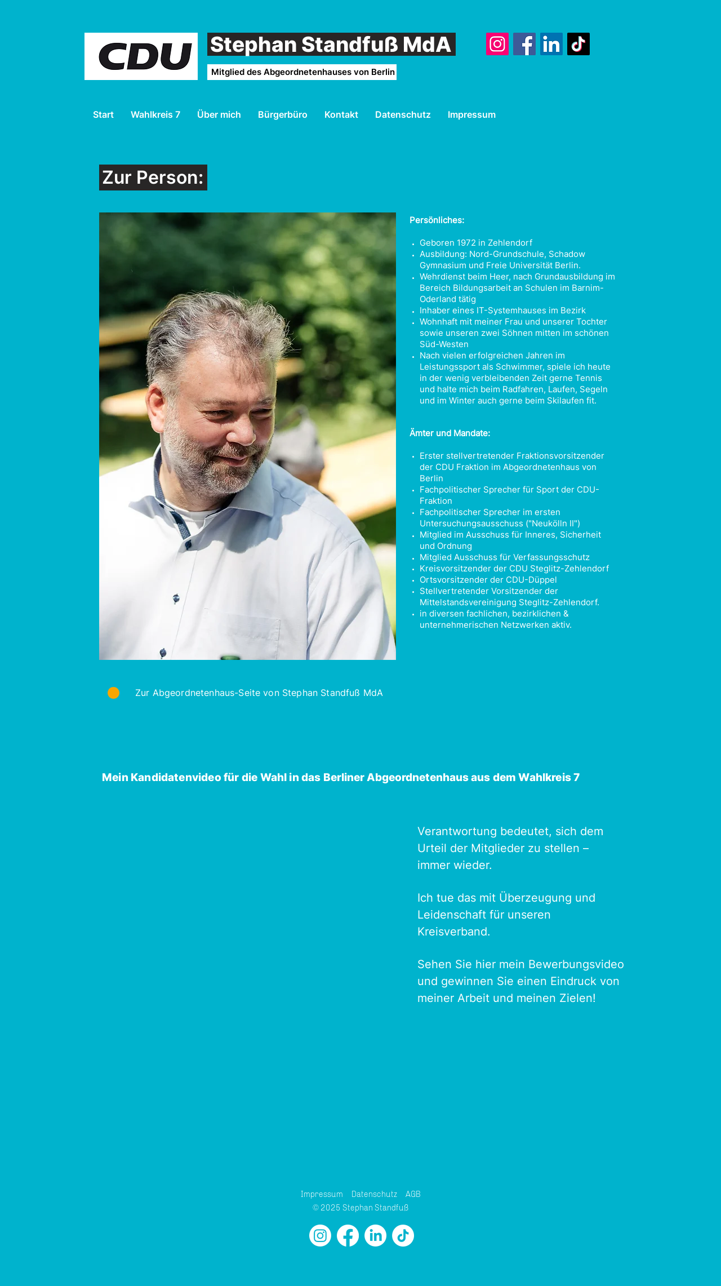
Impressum (322, 1194)
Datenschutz (374, 1194)
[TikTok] (578, 44)
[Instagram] (497, 44)
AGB (413, 1194)
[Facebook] (524, 44)
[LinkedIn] (551, 44)
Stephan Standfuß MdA (331, 44)
